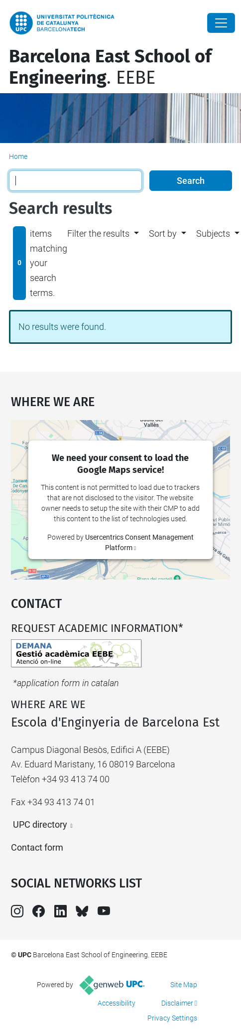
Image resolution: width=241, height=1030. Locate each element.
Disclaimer (177, 1003)
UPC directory (40, 824)
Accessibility (116, 1003)
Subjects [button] (213, 233)
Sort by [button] (163, 233)
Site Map (183, 985)
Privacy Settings (172, 1018)
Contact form (37, 847)
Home (18, 156)
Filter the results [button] (98, 233)
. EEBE (110, 67)
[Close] (221, 23)
